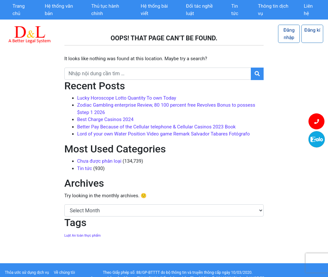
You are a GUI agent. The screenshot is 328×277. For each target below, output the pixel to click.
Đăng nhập (289, 33)
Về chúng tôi (64, 272)
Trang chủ (18, 9)
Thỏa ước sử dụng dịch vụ (27, 272)
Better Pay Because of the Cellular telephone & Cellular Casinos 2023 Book (156, 127)
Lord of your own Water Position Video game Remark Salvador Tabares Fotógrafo (163, 134)
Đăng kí (312, 30)
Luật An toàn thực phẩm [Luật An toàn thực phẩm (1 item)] (82, 235)
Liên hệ (308, 9)
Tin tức (234, 9)
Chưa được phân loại (99, 161)
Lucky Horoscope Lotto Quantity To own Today (126, 98)
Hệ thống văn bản (59, 9)
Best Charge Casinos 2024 (105, 119)
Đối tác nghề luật (199, 9)
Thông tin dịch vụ (273, 9)
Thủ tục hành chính (105, 9)
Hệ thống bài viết (154, 9)
